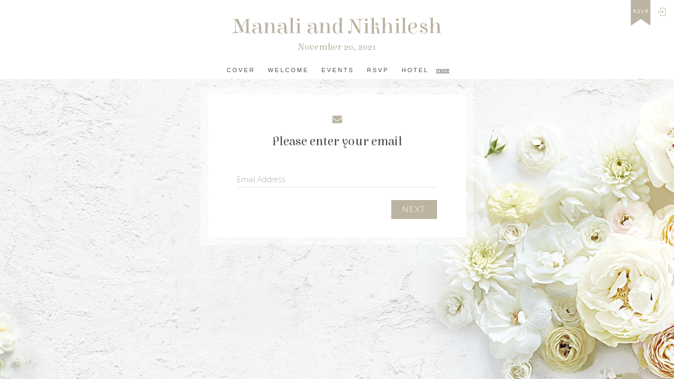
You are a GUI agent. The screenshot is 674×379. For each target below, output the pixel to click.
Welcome (288, 70)
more (442, 70)
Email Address (261, 179)
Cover (241, 70)
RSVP (378, 70)
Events (338, 70)
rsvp (641, 11)
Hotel (415, 70)
